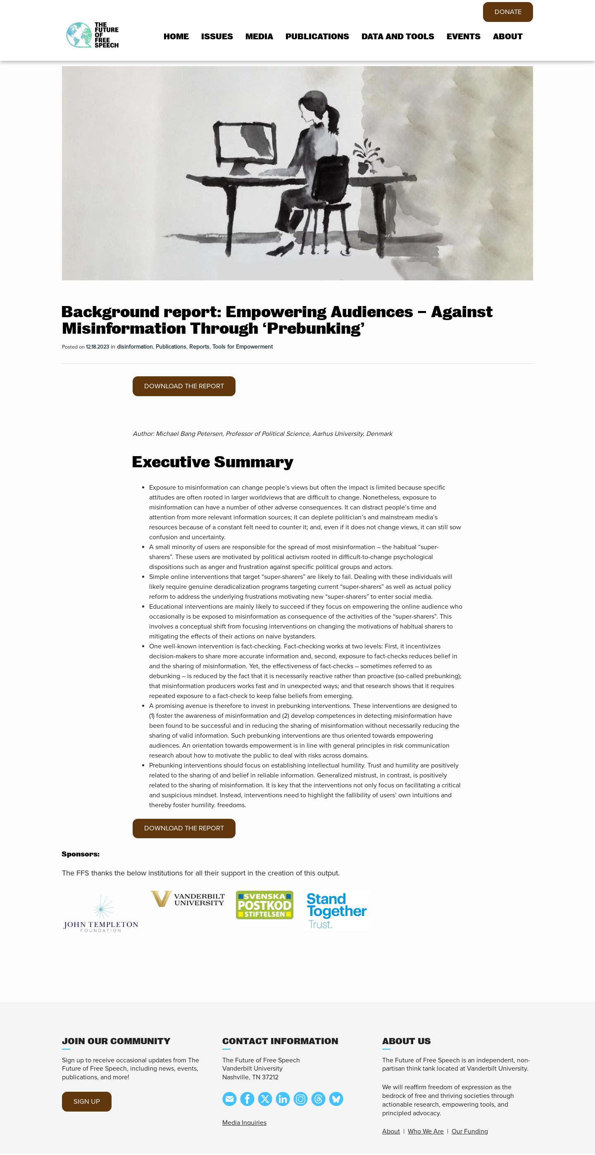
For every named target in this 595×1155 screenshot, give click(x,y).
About (508, 37)
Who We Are (426, 1133)
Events (464, 37)
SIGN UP (88, 1102)
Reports (199, 346)
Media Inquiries (244, 1124)
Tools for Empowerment (242, 346)
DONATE (506, 12)
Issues (217, 37)
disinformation (135, 346)
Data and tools (398, 37)
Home (176, 37)
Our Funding (470, 1133)
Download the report (188, 386)
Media (259, 37)
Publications (317, 37)
